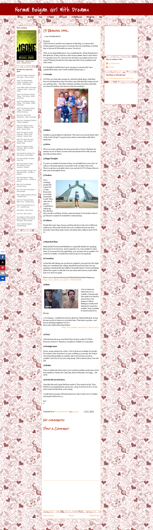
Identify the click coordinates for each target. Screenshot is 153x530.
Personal (63, 17)
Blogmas (90, 17)
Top (40, 17)
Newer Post (48, 515)
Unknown (111, 67)
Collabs (50, 17)
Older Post (94, 515)
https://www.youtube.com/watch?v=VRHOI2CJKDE (62, 280)
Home (20, 17)
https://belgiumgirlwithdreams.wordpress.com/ (120, 78)
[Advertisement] (71, 495)
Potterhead (77, 17)
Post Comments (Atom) (76, 524)
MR (100, 17)
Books (31, 17)
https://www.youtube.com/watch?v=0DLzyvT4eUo (80, 327)
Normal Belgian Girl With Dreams (52, 10)
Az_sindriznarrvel (113, 63)
